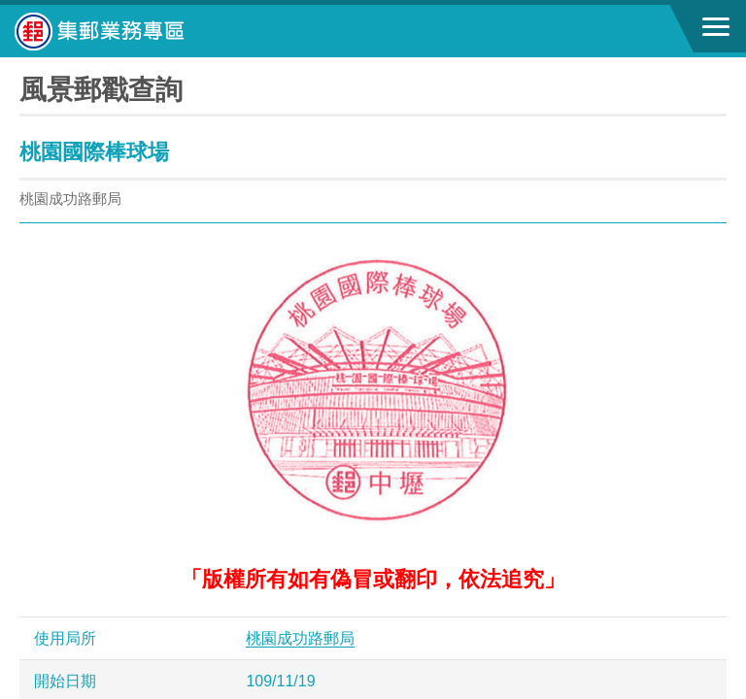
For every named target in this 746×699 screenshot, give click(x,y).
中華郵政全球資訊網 (121, 31)
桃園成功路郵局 (300, 638)
